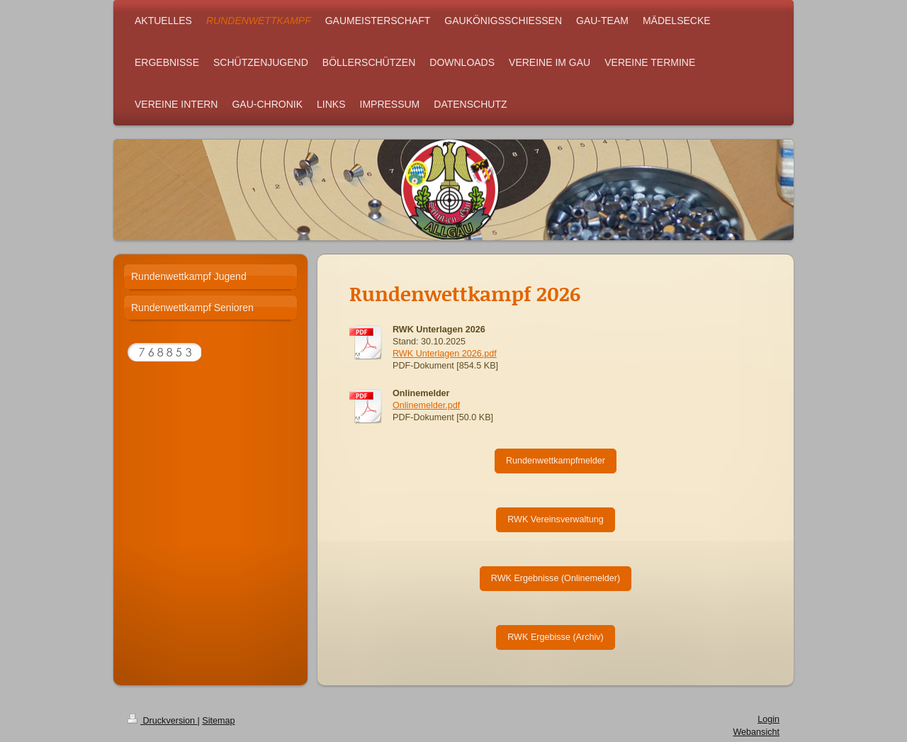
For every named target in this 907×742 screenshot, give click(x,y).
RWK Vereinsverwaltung (555, 519)
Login (768, 719)
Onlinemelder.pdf (426, 405)
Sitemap (218, 721)
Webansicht (756, 732)
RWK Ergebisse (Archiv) (555, 637)
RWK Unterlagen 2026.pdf (445, 354)
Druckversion (162, 721)
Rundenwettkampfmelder (555, 461)
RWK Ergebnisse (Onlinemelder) (555, 578)
